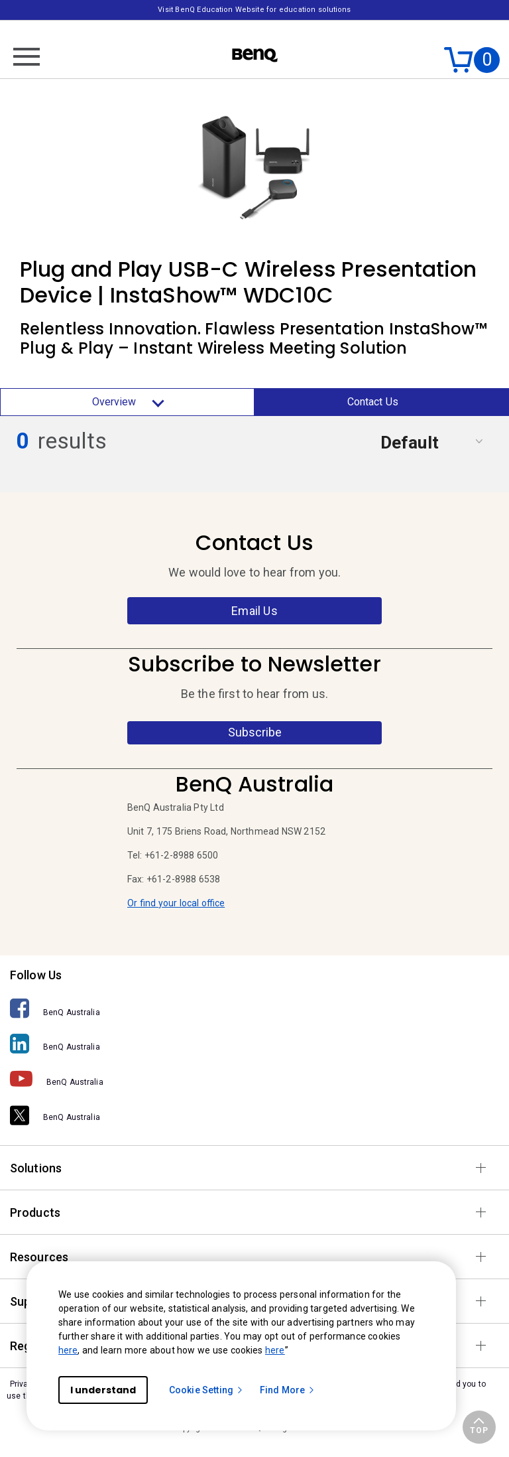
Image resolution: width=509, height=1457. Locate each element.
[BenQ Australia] (254, 1008)
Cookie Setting (206, 1390)
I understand (103, 1390)
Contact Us (373, 401)
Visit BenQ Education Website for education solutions (254, 9)
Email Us (254, 611)
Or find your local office (176, 903)
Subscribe (255, 732)
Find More (287, 1390)
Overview (127, 402)
